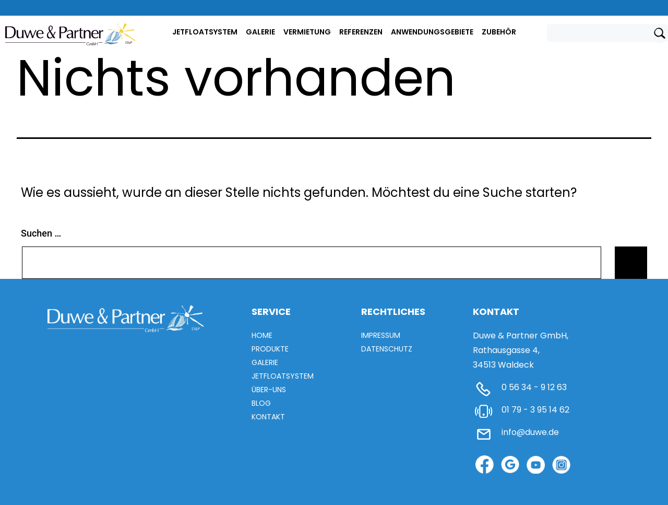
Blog (261, 403)
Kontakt (268, 417)
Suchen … (41, 233)
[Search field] (602, 33)
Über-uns (269, 389)
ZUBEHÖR (499, 32)
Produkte (270, 349)
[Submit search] (659, 35)
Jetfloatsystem (204, 32)
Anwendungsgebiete (432, 32)
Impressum (380, 335)
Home (262, 335)
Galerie (260, 32)
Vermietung (307, 32)
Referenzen (361, 32)
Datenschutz (386, 349)
